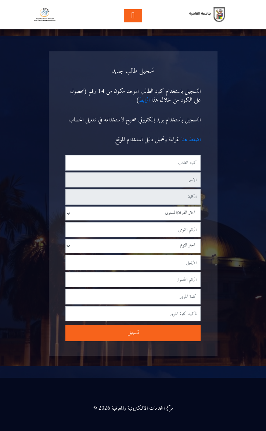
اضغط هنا (190, 140)
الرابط (144, 100)
